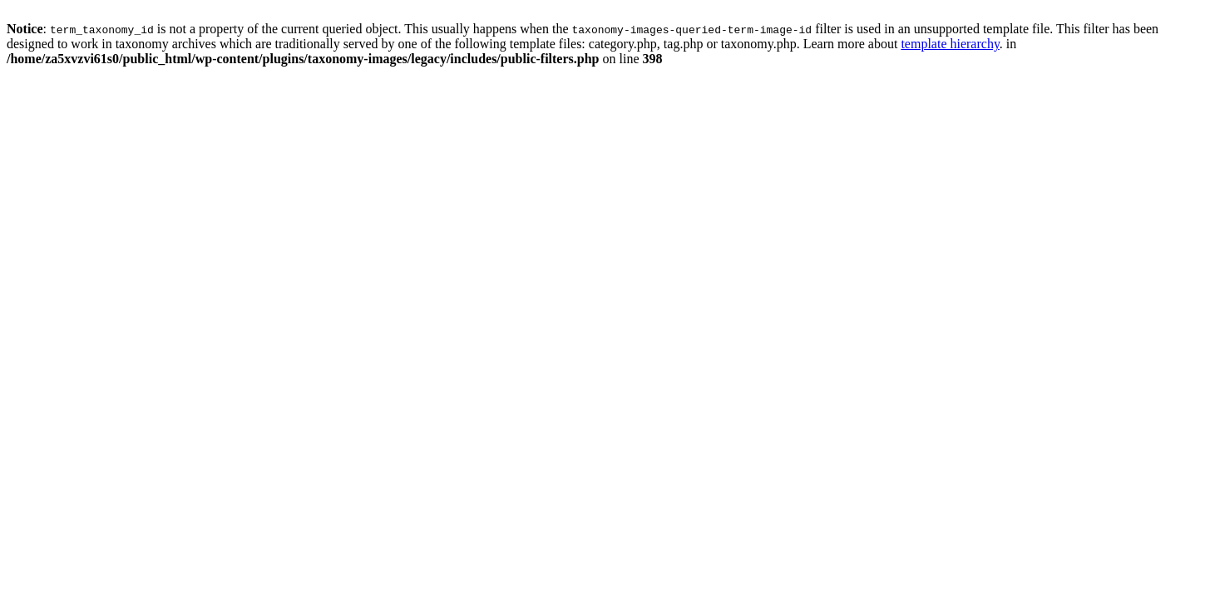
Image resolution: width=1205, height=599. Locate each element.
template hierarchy (950, 44)
